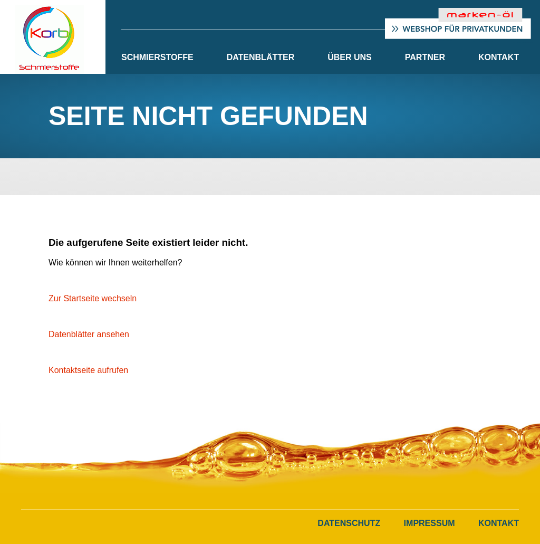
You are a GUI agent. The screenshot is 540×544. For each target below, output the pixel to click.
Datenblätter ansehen (89, 334)
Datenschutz (348, 523)
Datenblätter (261, 57)
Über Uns (349, 57)
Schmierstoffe (157, 57)
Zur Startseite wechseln (93, 298)
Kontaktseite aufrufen (88, 370)
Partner (425, 57)
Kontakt (498, 57)
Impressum (429, 523)
